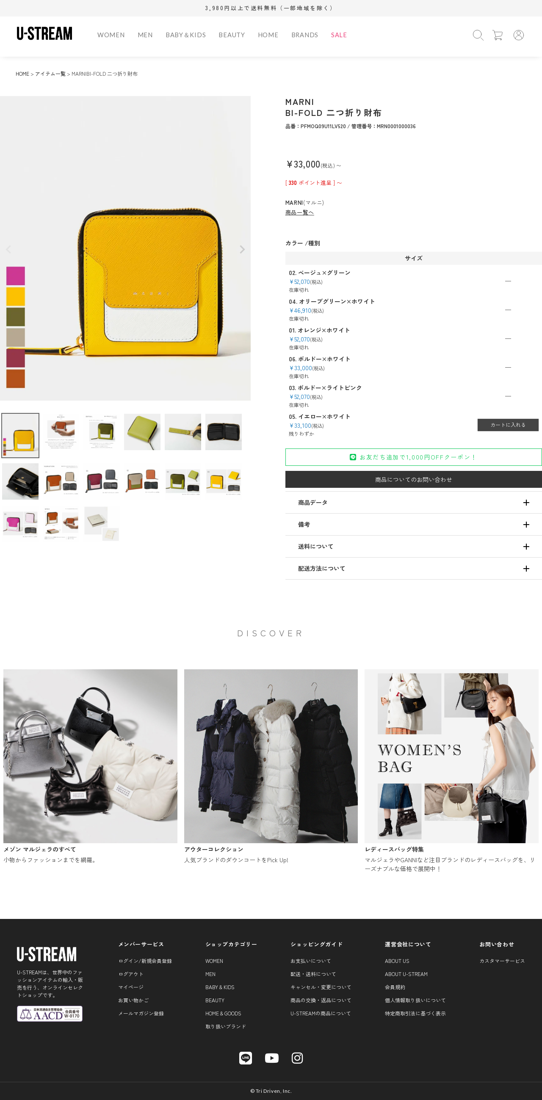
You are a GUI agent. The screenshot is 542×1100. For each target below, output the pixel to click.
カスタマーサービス (502, 960)
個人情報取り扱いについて (415, 1000)
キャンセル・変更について (320, 986)
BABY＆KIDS (186, 34)
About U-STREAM (406, 973)
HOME (268, 34)
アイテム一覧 (50, 73)
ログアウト (131, 973)
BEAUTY (231, 34)
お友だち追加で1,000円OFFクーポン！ (413, 457)
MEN (145, 34)
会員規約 (395, 986)
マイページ (131, 986)
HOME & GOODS (223, 1013)
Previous (8, 249)
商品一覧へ (299, 212)
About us (397, 960)
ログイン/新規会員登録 (145, 960)
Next (242, 249)
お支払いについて (310, 960)
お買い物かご (133, 1000)
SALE (339, 34)
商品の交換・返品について (320, 1000)
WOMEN (111, 34)
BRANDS (304, 34)
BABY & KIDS (220, 986)
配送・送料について (313, 973)
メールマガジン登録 (141, 1013)
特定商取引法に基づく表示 (415, 1013)
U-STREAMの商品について (320, 1013)
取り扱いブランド (225, 1026)
